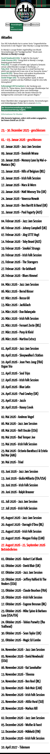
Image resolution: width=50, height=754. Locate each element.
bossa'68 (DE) (6, 73)
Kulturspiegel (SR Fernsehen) (12, 86)
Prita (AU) (5, 65)
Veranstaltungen (16, 24)
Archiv (12, 27)
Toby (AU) (5, 69)
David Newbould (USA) (10, 58)
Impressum (26, 24)
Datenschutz (35, 24)
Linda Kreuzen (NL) (9, 60)
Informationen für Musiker (16, 29)
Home (8, 24)
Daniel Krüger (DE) (8, 78)
